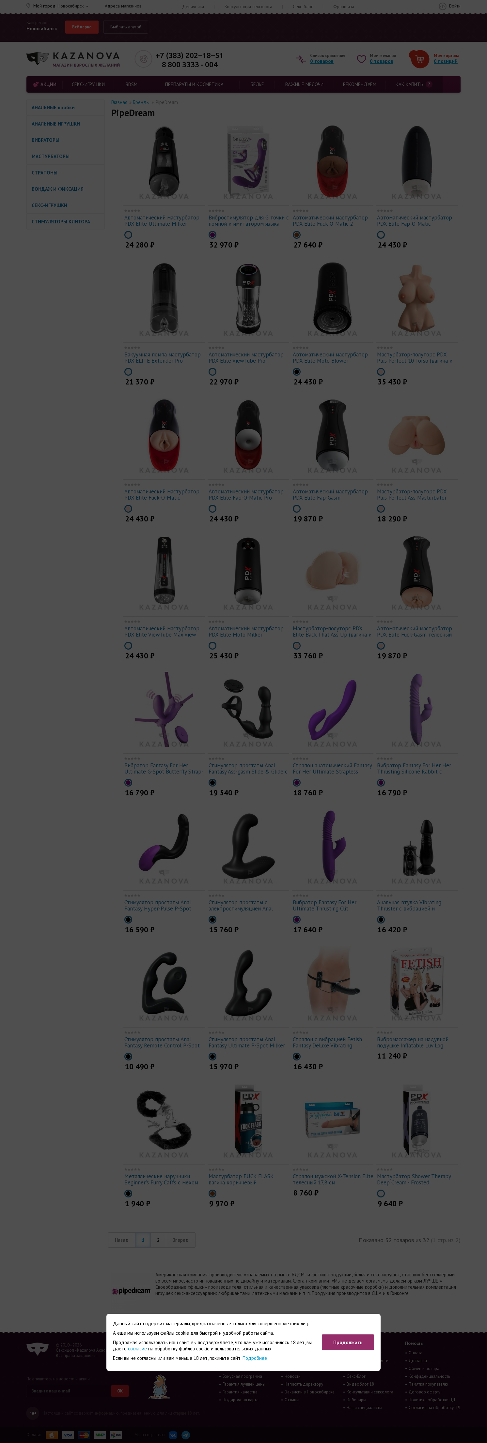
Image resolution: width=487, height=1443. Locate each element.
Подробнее (255, 1358)
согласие (137, 1348)
